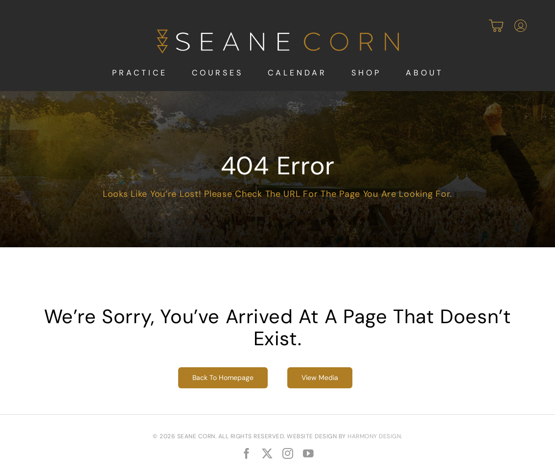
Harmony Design (374, 436)
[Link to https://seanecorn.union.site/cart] (496, 26)
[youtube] (308, 454)
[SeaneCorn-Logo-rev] (277, 33)
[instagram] (287, 454)
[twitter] (267, 454)
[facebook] (246, 454)
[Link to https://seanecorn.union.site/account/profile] (520, 26)
